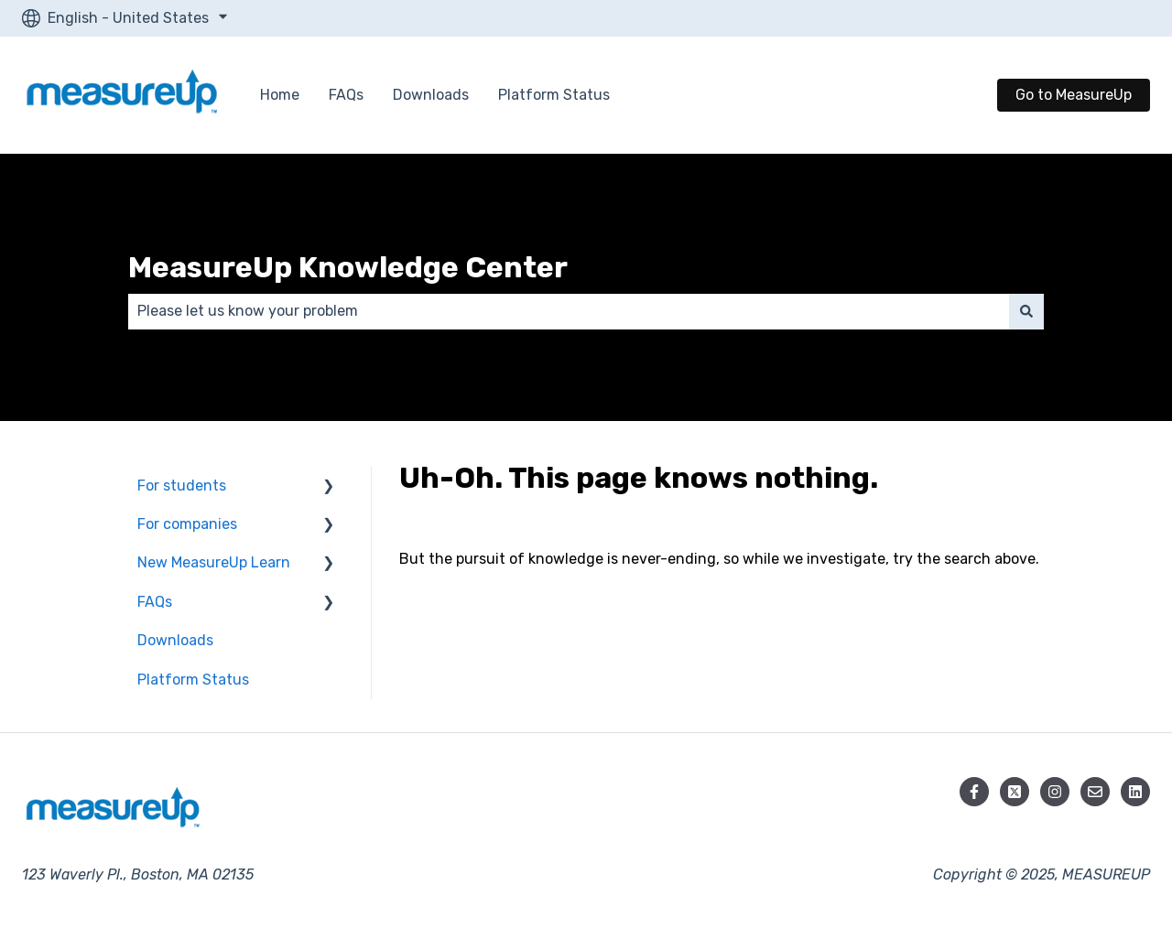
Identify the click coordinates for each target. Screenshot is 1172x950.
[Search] (1026, 311)
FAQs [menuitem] (154, 601)
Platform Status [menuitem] (193, 679)
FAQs (346, 94)
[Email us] (1095, 791)
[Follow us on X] (1014, 791)
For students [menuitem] (181, 485)
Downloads (431, 94)
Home (279, 94)
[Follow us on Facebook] (974, 791)
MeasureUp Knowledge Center (348, 267)
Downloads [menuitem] (175, 640)
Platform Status (554, 94)
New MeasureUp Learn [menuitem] (213, 562)
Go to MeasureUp (1073, 94)
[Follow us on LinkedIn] (1135, 791)
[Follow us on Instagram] (1054, 791)
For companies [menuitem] (187, 524)
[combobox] (568, 311)
